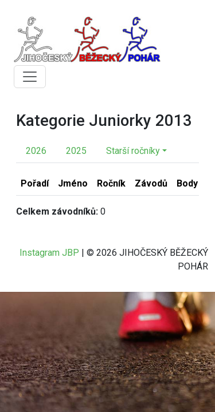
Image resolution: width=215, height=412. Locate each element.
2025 (76, 150)
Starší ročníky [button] (133, 150)
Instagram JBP (49, 252)
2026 (36, 150)
